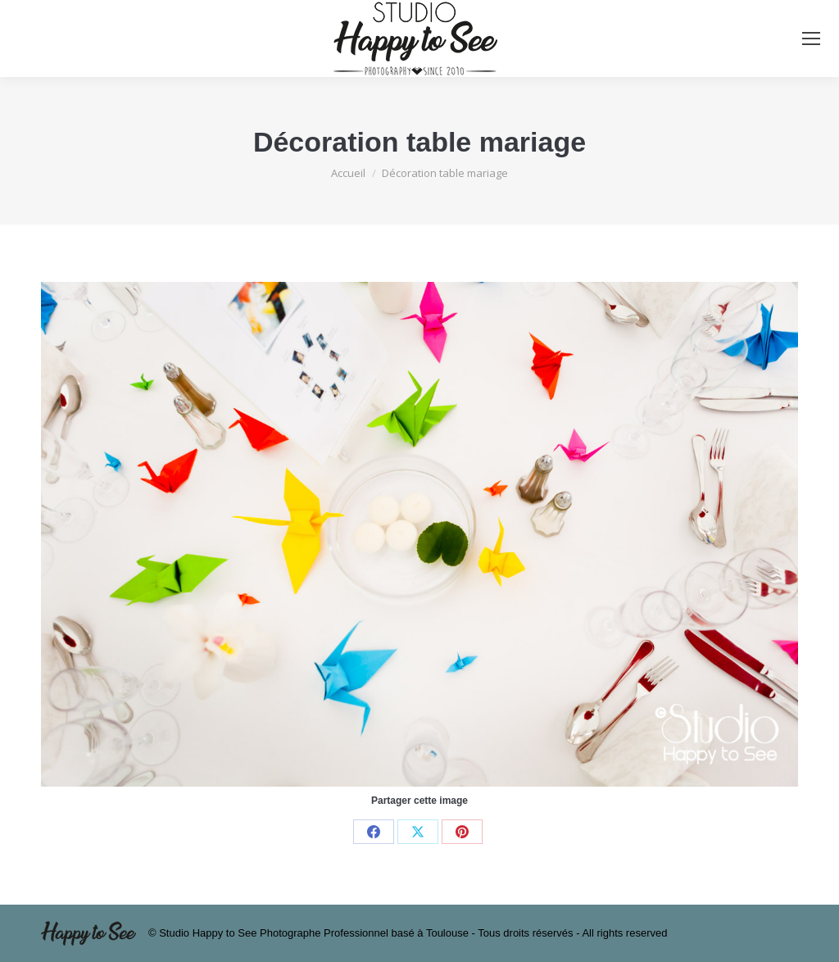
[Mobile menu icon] (811, 38)
